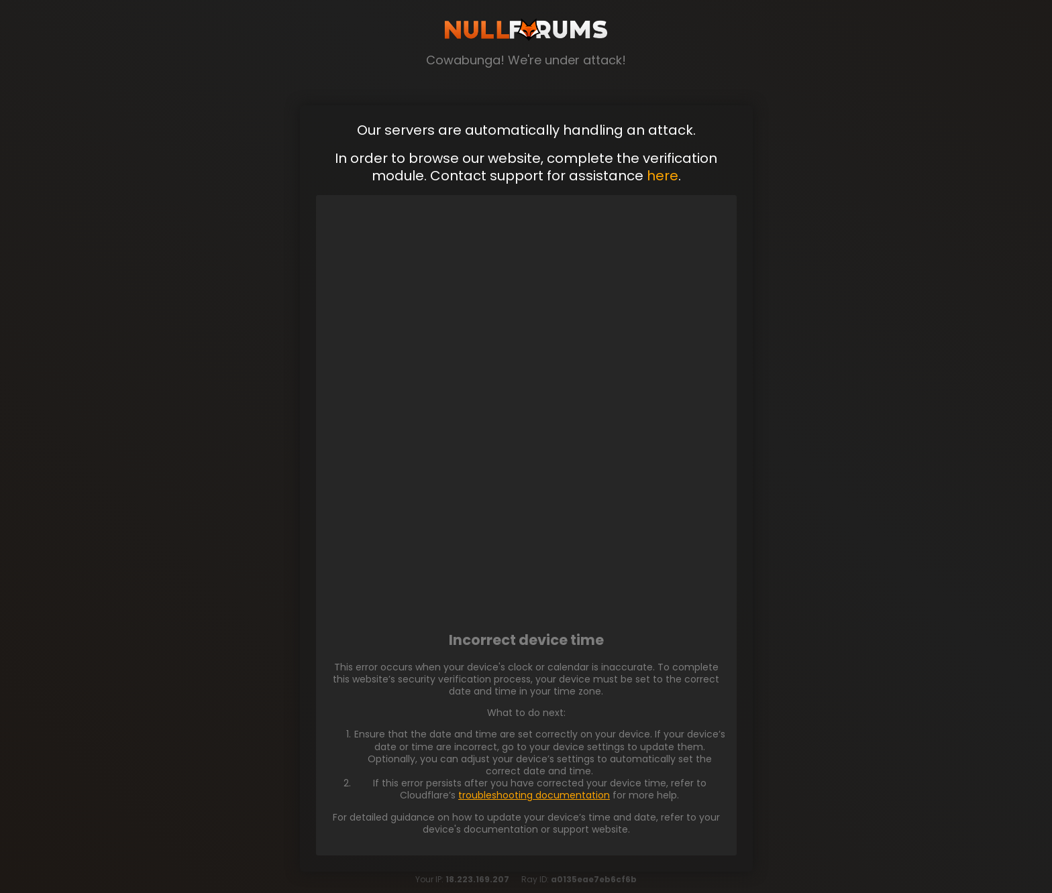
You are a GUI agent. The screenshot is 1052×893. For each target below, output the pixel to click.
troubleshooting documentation (534, 795)
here (662, 175)
